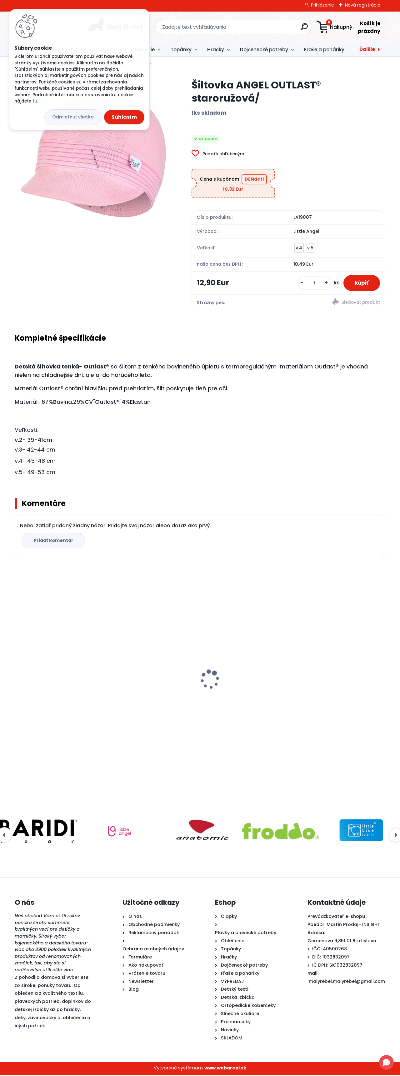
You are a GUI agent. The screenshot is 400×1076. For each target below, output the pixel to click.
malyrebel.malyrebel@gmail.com (347, 982)
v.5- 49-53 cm (35, 473)
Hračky (215, 49)
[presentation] (19, 671)
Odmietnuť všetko (73, 117)
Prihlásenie (322, 5)
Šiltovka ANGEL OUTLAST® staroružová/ (49, 671)
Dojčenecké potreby (264, 49)
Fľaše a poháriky (324, 49)
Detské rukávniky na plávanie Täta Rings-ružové (242, 669)
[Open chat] (386, 1062)
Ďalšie (367, 49)
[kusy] (311, 284)
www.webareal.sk (225, 1069)
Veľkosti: (26, 431)
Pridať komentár (54, 541)
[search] (261, 29)
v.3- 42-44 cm (35, 451)
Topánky (181, 49)
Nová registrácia (362, 5)
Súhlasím (124, 117)
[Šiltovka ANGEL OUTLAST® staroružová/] (93, 156)
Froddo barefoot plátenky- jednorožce (333, 671)
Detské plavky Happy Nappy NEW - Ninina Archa (152, 671)
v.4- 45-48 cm (35, 462)
